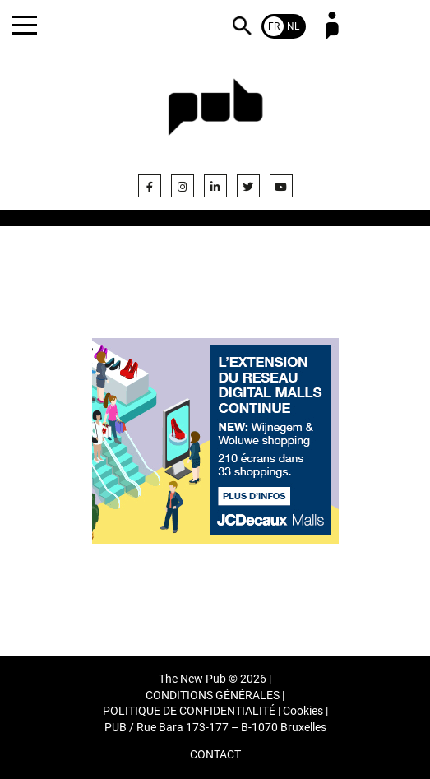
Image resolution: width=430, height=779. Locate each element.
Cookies (303, 711)
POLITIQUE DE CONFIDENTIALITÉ (189, 711)
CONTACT (215, 755)
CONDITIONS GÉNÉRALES (213, 695)
